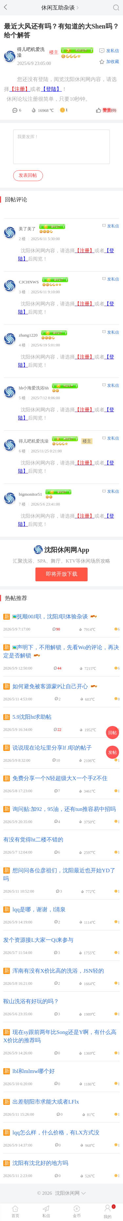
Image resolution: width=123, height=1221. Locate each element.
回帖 (112, 732)
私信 (46, 1215)
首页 (15, 1215)
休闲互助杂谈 (59, 8)
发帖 (112, 752)
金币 (77, 1215)
